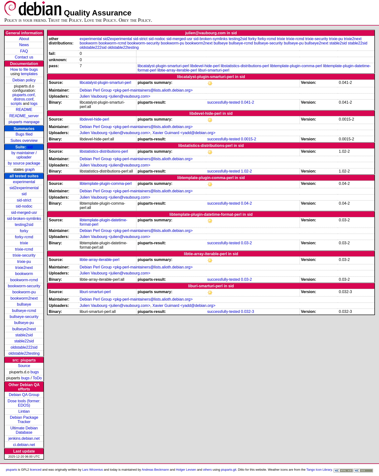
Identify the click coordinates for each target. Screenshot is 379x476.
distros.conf (23, 99)
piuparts (11, 469)
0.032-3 (247, 312)
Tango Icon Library (319, 469)
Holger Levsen (186, 469)
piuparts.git (228, 469)
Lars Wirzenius (92, 469)
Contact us (24, 57)
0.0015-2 (248, 139)
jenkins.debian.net (24, 438)
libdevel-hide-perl (205, 66)
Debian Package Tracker (24, 419)
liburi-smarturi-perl (213, 70)
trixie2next (24, 268)
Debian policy (24, 80)
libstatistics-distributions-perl (245, 66)
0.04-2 (246, 203)
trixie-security (24, 255)
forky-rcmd (24, 237)
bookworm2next (24, 298)
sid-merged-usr (24, 212)
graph (30, 169)
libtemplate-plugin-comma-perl (296, 66)
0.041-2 (247, 102)
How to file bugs (24, 69)
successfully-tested (223, 102)
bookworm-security (24, 286)
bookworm (24, 274)
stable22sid (24, 341)
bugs (34, 372)
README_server (24, 116)
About (24, 39)
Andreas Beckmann (155, 469)
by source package (24, 163)
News (24, 45)
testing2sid (24, 225)
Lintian (24, 411)
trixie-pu (24, 262)
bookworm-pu (24, 292)
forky (24, 231)
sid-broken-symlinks (24, 218)
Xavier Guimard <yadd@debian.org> (183, 133)
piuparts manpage (24, 122)
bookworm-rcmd (24, 280)
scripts (16, 103)
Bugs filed (23, 134)
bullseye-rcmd (24, 311)
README (24, 110)
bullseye (24, 304)
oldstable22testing (24, 353)
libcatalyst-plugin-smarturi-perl (163, 66)
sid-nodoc (24, 206)
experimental (24, 182)
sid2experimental (24, 188)
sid (30, 147)
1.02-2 (246, 171)
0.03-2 (246, 243)
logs (33, 103)
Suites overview (24, 140)
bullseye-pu (24, 323)
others (207, 469)
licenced (36, 469)
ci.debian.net (24, 445)
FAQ (24, 51)
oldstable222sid (24, 347)
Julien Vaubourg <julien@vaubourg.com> (115, 96)
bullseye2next (24, 329)
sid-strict (24, 200)
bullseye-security (24, 317)
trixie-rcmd (24, 249)
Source (24, 366)
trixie (24, 243)
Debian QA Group (24, 395)
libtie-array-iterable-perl (177, 70)
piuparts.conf (24, 95)
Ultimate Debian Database (24, 430)
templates (29, 74)
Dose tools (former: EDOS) (24, 403)
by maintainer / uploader (24, 155)
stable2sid (24, 335)
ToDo (37, 378)
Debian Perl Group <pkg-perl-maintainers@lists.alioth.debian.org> (136, 90)
